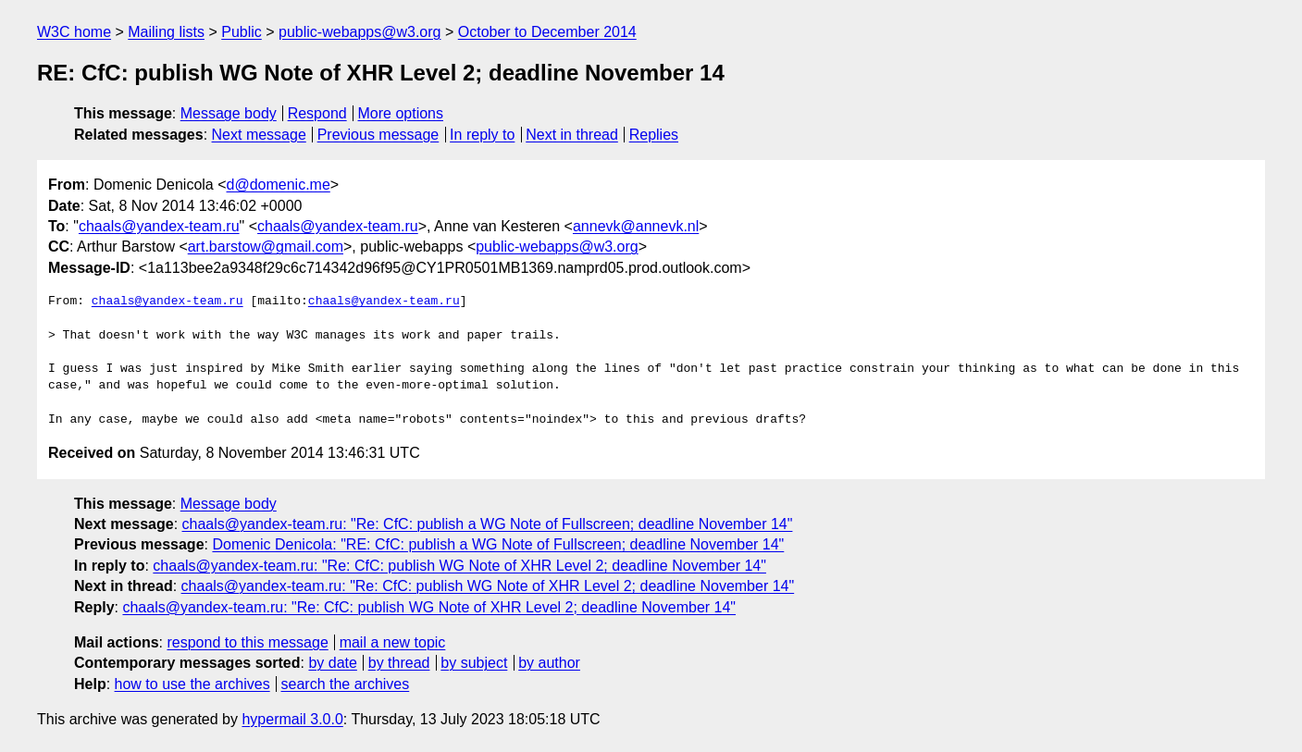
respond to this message (247, 642)
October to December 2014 (547, 32)
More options (401, 113)
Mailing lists (166, 32)
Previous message (378, 134)
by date (332, 663)
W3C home (74, 32)
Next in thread (572, 134)
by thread (399, 663)
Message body (228, 113)
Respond (317, 113)
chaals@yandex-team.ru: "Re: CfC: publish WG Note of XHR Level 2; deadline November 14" (459, 565)
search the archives (345, 684)
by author (549, 663)
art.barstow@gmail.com (265, 246)
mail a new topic (393, 642)
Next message (259, 134)
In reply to (482, 134)
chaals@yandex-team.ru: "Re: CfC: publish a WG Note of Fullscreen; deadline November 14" (487, 524)
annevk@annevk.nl (636, 226)
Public (241, 32)
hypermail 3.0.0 (292, 719)
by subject (473, 663)
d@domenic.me (278, 184)
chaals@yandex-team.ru (159, 226)
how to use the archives (192, 684)
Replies (653, 134)
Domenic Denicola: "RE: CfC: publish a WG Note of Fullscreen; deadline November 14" (498, 544)
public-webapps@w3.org (359, 32)
